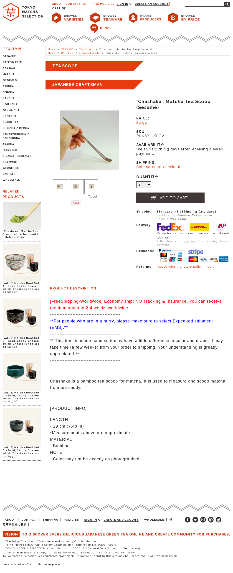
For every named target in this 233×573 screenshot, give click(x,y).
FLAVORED (10, 150)
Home (52, 49)
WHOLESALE (11, 179)
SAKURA (8, 86)
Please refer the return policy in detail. (187, 266)
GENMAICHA (11, 110)
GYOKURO (10, 80)
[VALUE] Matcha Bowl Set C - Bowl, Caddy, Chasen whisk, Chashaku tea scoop (21, 397)
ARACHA (8, 144)
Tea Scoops (86, 49)
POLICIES (107, 3)
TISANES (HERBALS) (17, 156)
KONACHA (10, 116)
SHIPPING (90, 3)
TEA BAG (9, 68)
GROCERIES (11, 168)
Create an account (152, 3)
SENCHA (8, 92)
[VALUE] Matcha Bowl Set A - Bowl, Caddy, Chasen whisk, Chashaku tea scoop (21, 288)
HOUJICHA (10, 104)
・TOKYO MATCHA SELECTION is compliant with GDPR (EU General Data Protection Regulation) (71, 548)
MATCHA (9, 74)
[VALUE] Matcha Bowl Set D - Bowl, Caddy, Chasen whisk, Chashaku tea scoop (21, 452)
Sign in (122, 3)
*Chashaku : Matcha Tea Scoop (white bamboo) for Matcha (22, 234)
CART (56, 8)
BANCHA (9, 98)
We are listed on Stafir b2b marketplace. (32, 564)
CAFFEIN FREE (12, 62)
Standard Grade (89, 53)
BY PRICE (67, 53)
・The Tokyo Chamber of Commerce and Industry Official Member (50, 541)
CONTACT (73, 3)
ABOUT (57, 3)
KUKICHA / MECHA (16, 128)
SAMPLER (9, 173)
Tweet (92, 196)
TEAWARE (67, 49)
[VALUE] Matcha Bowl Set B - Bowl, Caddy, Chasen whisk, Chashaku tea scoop (21, 342)
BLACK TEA (10, 122)
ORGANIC (9, 56)
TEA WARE (10, 162)
